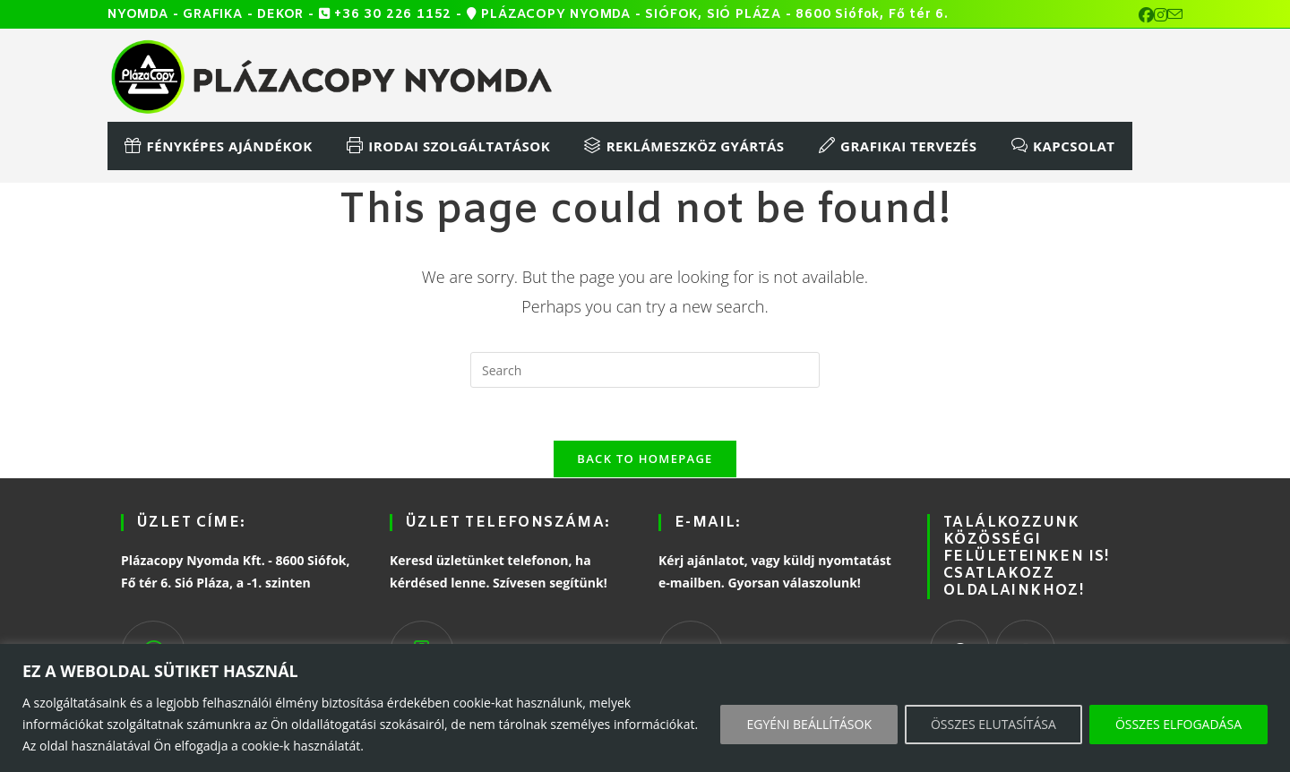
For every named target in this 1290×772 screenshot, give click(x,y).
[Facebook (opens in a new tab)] (1146, 15)
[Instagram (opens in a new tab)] (1160, 15)
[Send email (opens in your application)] (1174, 15)
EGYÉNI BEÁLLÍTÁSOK (809, 724)
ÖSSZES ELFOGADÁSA (1178, 724)
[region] (645, 708)
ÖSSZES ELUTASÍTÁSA (993, 724)
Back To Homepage (644, 460)
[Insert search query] (645, 370)
